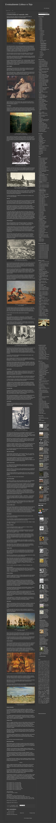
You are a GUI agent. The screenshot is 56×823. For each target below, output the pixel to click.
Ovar (42, 698)
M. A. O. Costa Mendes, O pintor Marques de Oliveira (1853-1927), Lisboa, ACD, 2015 (20, 798)
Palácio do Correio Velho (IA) (43, 404)
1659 (45, 665)
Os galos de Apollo (42, 228)
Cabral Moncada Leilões (42, 373)
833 (38, 684)
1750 (46, 668)
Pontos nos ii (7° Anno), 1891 (43, 258)
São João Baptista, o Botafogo (46, 495)
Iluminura (39, 694)
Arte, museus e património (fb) (43, 71)
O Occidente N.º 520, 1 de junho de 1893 (22, 345)
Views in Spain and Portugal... (43, 309)
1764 (43, 669)
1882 (44, 679)
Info (12, 10)
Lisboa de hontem (41, 206)
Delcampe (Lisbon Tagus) (43, 84)
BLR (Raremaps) (41, 138)
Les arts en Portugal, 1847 (43, 278)
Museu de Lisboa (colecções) (43, 115)
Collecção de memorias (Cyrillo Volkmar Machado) (43, 175)
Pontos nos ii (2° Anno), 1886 (43, 252)
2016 (40, 57)
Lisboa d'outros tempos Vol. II (43, 205)
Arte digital (44, 684)
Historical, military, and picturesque (42, 269)
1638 (48, 664)
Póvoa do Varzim (43, 700)
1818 (47, 672)
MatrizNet (40, 394)
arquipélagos (22, 305)
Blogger (31, 818)
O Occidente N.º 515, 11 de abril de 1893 (14, 789)
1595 (47, 663)
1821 (39, 673)
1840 (43, 675)
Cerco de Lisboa (43, 687)
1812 (39, 672)
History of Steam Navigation (43, 271)
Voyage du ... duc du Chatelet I (43, 310)
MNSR (22, 43)
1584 (46, 663)
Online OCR (41, 118)
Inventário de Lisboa (42, 103)
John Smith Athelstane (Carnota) (44, 272)
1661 (47, 665)
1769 (47, 669)
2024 (40, 20)
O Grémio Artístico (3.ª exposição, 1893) (43, 43)
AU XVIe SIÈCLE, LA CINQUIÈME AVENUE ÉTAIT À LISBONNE (44, 639)
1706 (43, 667)
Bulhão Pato (45, 685)
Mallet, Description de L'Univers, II (44, 288)
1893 (10, 806)
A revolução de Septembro (43, 162)
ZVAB (40, 154)
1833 (45, 674)
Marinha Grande (47, 696)
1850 (47, 676)
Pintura (10, 800)
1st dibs (40, 135)
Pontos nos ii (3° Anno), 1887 (43, 253)
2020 (40, 25)
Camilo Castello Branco (42, 171)
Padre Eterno (46, 447)
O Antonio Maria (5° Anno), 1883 (44, 249)
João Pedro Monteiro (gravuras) (43, 392)
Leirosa (48, 695)
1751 (47, 668)
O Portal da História (43, 656)
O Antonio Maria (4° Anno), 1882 (44, 248)
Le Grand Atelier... (42, 637)
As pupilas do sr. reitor (42, 369)
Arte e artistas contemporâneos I (44, 364)
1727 (39, 668)
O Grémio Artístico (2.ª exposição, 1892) (43, 45)
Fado (48, 689)
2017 (40, 29)
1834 (47, 674)
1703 (40, 667)
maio (41, 39)
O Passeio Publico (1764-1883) (46, 487)
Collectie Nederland (42, 142)
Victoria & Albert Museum (43, 131)
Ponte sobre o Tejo (41, 699)
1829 (39, 674)
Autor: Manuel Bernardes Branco (44, 170)
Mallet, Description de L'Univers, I (44, 287)
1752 (48, 668)
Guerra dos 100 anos (44, 692)
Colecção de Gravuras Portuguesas (42, 141)
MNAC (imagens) (41, 420)
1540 (40, 662)
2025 (40, 19)
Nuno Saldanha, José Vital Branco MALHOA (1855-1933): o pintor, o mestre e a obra (20, 797)
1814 (42, 672)
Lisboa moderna (41, 214)
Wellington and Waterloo (42, 314)
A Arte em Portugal (42, 584)
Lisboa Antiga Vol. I (42, 198)
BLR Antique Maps (42, 78)
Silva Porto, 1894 (41, 411)
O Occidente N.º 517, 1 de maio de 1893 (14, 782)
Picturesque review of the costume (44, 354)
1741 (43, 668)
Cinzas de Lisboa (41, 173)
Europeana (40, 86)
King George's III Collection (43, 104)
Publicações (47, 700)
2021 (40, 24)
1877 (48, 678)
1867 (40, 678)
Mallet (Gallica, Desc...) (42, 284)
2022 (40, 23)
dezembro (41, 30)
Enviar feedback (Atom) (13, 814)
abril (41, 51)
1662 (48, 665)
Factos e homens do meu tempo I (44, 184)
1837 (40, 675)
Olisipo (40, 117)
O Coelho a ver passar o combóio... (22, 165)
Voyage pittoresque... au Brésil (43, 313)
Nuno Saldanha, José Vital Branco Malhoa (22, 134)
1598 (39, 664)
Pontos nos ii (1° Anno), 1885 (43, 251)
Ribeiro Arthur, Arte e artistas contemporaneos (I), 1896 (15, 795)
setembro (41, 34)
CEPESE (40, 172)
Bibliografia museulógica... (43, 371)
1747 (44, 668)
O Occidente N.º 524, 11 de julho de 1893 (22, 260)
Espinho (43, 689)
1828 (48, 673)
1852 (39, 677)
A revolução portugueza (42, 163)
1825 (43, 673)
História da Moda (41, 99)
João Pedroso (47, 694)
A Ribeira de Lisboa (42, 164)
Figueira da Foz (40, 690)
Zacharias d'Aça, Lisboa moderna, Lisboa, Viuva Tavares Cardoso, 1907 (18, 796)
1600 (40, 664)
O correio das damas (42, 223)
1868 (42, 678)
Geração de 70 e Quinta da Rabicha (46, 455)
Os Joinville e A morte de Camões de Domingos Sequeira (46, 464)
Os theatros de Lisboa (42, 229)
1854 (42, 677)
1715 (47, 667)
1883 (45, 679)
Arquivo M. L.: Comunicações (43, 63)
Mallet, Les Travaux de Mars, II (43, 292)
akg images (41, 137)
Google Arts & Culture (42, 89)
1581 (44, 663)
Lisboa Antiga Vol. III (42, 200)
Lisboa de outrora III (42, 209)
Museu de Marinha (22, 630)
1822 (40, 673)
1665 (40, 666)
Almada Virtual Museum (43, 525)
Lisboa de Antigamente (43, 548)
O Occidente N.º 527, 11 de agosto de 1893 (15, 787)
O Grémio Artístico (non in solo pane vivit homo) (44, 50)
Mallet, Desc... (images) (42, 286)
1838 (42, 675)
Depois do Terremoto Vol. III (43, 178)
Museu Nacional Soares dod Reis (44, 396)
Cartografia (39, 687)
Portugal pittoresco (42, 231)
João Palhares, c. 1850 (42, 355)
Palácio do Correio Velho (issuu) (44, 405)
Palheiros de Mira (46, 424)
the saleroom (41, 153)
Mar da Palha (40, 696)
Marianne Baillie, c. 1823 (42, 353)
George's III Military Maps (43, 88)
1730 (41, 668)
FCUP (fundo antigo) (22, 99)
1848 (43, 676)
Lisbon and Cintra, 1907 (42, 281)
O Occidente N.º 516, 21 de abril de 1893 (24, 774)
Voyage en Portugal (42, 312)
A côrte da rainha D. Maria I (43, 159)
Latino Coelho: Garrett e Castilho (44, 196)
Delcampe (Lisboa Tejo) (42, 83)
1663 (39, 666)
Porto (45, 699)
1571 (39, 663)
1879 (39, 679)
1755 (39, 669)
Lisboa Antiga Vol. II (42, 199)
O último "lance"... (46, 517)
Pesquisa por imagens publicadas (44, 119)
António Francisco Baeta (29, 371)
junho (41, 38)
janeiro (41, 55)
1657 (44, 665)
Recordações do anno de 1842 (43, 234)
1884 (47, 679)
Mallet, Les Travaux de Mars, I (43, 291)
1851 (48, 676)
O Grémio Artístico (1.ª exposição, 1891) (43, 47)
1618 (43, 664)
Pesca (45, 698)
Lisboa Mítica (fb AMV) (42, 105)
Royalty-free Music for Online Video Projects (46, 538)
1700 (39, 667)
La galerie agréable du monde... (43, 275)
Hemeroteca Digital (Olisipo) (43, 96)
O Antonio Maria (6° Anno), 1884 (44, 250)
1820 (48, 672)
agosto (41, 35)
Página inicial (8, 10)
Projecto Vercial (41, 122)
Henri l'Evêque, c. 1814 (42, 351)
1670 (42, 666)
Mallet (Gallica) (41, 285)
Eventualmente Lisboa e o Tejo (18, 4)
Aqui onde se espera (43, 40)
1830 (40, 674)
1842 (45, 675)
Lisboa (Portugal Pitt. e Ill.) (43, 197)
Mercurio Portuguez (42, 217)
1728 (40, 668)
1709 (46, 667)
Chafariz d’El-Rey (46, 479)
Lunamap (40, 144)
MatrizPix (40, 395)
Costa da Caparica (43, 688)
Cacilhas (48, 685)
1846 (40, 676)
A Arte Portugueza (42, 362)
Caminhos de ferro (40, 686)
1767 (45, 669)
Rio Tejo (42, 701)
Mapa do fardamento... (42, 346)
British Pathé (41, 139)
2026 (40, 18)
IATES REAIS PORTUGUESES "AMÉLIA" (46, 595)
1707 (44, 667)
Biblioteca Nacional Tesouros (43, 77)
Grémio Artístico (14, 806)
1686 (47, 666)
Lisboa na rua (41, 215)
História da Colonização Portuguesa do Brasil (42, 190)
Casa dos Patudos (42, 376)
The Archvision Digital (42, 129)
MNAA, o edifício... (42, 112)
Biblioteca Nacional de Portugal (43, 76)
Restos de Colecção (43, 568)
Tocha (48, 701)
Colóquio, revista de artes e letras (44, 380)
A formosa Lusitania (42, 160)
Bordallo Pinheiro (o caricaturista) (44, 372)
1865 (39, 678)
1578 (41, 663)
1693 (48, 666)
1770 (48, 669)
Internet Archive (41, 102)
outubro (41, 33)
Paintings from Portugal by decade (44, 403)
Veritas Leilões (41, 412)
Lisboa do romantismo (42, 210)
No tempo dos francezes (42, 221)
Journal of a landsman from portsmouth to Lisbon (43, 274)
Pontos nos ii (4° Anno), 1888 (43, 254)
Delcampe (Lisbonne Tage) (43, 85)
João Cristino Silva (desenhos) (43, 391)
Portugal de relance (42, 230)
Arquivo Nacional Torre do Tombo (44, 68)
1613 (42, 664)
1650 (42, 665)
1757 (40, 669)
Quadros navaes (41, 233)
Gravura (39, 691)
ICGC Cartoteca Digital (42, 100)
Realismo (39, 701)
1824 (42, 673)
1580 (43, 663)
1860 (45, 677)
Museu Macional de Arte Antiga (43, 418)
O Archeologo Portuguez (42, 222)
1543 (42, 662)
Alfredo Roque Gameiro (42, 357)
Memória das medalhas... (43, 216)
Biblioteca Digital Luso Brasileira (44, 75)
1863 (48, 677)
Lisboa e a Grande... (43, 646)
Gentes (47, 690)
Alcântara (41, 684)
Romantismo (46, 701)
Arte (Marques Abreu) (42, 363)
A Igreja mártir (46, 629)
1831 (42, 674)
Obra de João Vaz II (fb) (42, 402)
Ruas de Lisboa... (42, 603)
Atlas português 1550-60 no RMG (44, 263)
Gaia (44, 690)
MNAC (13, 802)
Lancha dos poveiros (41, 695)
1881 (42, 679)
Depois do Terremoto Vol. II (43, 177)
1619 (45, 664)
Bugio (42, 685)
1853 (40, 677)
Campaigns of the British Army (43, 264)
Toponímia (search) (42, 130)
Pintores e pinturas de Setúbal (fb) (44, 407)
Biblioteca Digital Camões (43, 74)
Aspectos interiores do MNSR (43, 370)
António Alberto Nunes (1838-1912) (46, 586)
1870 (45, 678)
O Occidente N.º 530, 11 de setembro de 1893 (15, 788)
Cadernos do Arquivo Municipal (43, 79)
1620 (47, 664)
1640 (39, 665)
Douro (41, 689)
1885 (48, 679)
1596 (48, 663)
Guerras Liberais (46, 693)
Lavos (45, 695)
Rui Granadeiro (45, 509)
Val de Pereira (46, 432)
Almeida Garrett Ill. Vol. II (42, 169)
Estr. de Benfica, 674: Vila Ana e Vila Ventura (46, 550)
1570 (48, 662)
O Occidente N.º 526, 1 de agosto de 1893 (14, 786)
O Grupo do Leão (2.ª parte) (46, 440)
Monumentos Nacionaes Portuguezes (42, 219)
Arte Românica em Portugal (43, 368)
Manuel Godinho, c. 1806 (43, 347)
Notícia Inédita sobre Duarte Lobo (46, 648)
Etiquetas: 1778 (46, 689)
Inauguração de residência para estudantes (46, 580)
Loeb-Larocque (41, 143)
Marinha (43, 696)
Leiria (46, 695)
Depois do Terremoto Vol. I (43, 176)
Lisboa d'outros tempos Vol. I (43, 204)
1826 (45, 673)
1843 (47, 675)
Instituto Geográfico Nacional (43, 101)
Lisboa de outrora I (42, 207)
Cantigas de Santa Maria (46, 686)
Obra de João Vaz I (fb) (42, 401)
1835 (48, 674)
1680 (44, 666)
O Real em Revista (42, 116)
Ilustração (43, 694)
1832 (44, 674)
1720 (48, 667)
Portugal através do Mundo (44, 609)
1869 (43, 678)
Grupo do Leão (14, 800)
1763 (42, 669)
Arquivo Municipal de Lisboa (43, 64)
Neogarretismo (40, 698)
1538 (39, 662)
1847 (42, 676)
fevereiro (41, 54)
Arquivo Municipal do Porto (43, 65)
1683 (45, 666)
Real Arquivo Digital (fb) (42, 123)
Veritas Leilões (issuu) (42, 413)
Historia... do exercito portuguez (43, 194)
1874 (47, 678)
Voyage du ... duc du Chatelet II (43, 311)
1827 (47, 673)
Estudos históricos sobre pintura (44, 383)
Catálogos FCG (41, 377)
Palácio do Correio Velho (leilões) (44, 406)
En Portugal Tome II (42, 268)
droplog (41, 536)
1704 (41, 667)
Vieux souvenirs (41, 308)
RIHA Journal (41, 152)
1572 (40, 663)
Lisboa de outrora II (42, 208)
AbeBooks (40, 136)
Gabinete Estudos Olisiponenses (44, 87)
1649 (40, 665)
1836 (39, 675)
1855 (44, 677)
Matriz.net (15, 802)
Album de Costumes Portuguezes (44, 356)
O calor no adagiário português (45, 560)
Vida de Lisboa (41, 241)
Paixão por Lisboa (42, 620)
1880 (40, 679)
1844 (48, 675)
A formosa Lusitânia (42, 161)
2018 (40, 28)
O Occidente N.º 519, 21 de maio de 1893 (22, 188)
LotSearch (40, 393)
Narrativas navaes (42, 220)
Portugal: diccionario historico (43, 232)
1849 (45, 676)
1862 (47, 677)
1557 (47, 662)
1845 (39, 676)
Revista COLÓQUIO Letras (43, 124)
